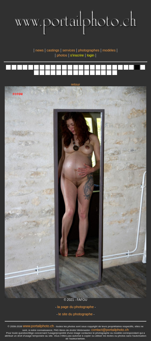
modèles (109, 50)
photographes (88, 50)
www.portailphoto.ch (38, 326)
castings (53, 50)
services (68, 50)
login (90, 55)
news (40, 50)
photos (62, 55)
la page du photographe (75, 307)
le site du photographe (76, 314)
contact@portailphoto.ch (110, 330)
